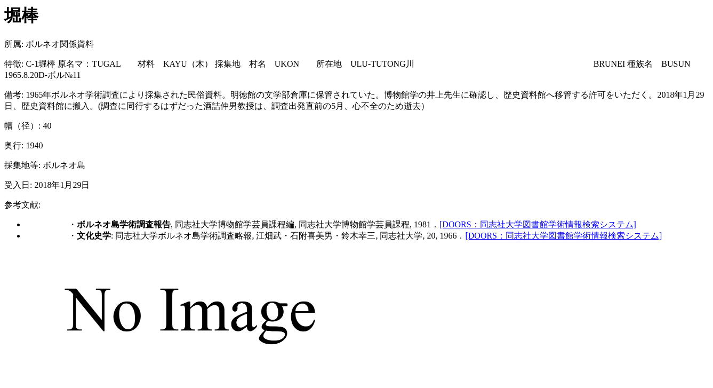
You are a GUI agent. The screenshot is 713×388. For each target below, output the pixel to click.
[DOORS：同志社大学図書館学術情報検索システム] (537, 224)
